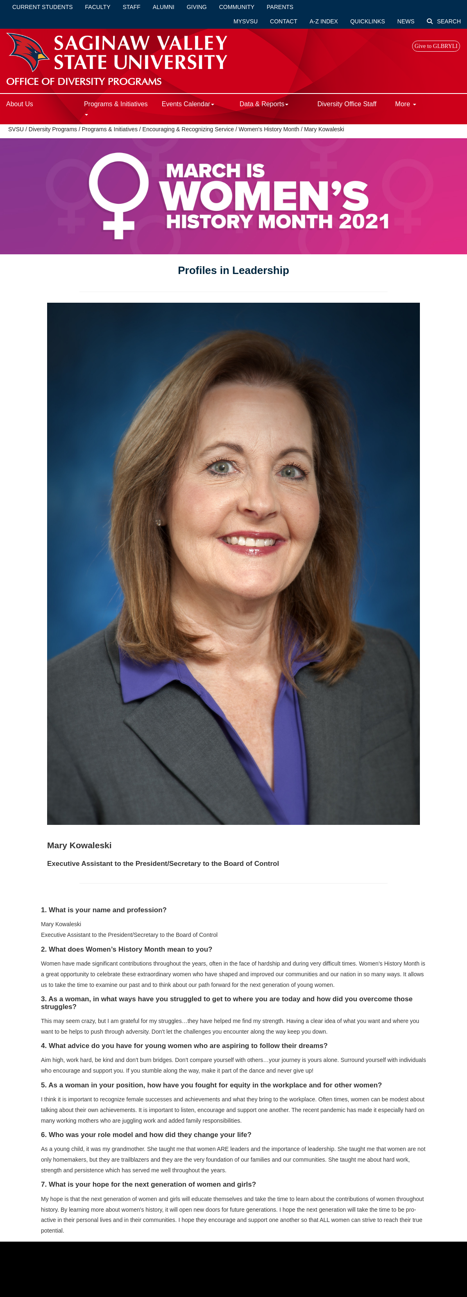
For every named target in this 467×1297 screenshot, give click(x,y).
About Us (19, 103)
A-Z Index (324, 21)
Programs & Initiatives (116, 108)
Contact (283, 21)
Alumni (164, 7)
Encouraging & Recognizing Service (188, 129)
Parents (280, 7)
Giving (197, 7)
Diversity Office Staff (346, 103)
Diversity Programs (53, 129)
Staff (132, 7)
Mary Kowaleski (324, 129)
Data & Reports (264, 103)
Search (444, 21)
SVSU (16, 129)
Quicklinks (367, 21)
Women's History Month (269, 129)
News (406, 21)
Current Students (42, 7)
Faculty (98, 7)
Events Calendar (188, 103)
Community (236, 7)
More (405, 103)
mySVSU (246, 21)
